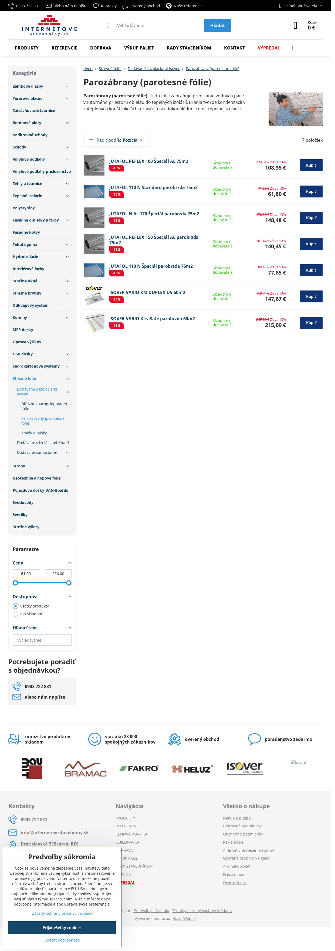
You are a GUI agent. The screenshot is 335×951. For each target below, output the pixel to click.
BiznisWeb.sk (184, 918)
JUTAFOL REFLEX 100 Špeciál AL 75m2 (148, 161)
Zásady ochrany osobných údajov (202, 910)
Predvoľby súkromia (151, 910)
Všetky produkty (31, 606)
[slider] (15, 583)
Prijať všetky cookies (62, 927)
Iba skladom (27, 614)
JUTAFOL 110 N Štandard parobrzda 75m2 (153, 187)
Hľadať (217, 25)
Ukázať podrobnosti (62, 940)
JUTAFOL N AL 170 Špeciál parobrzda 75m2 (154, 214)
